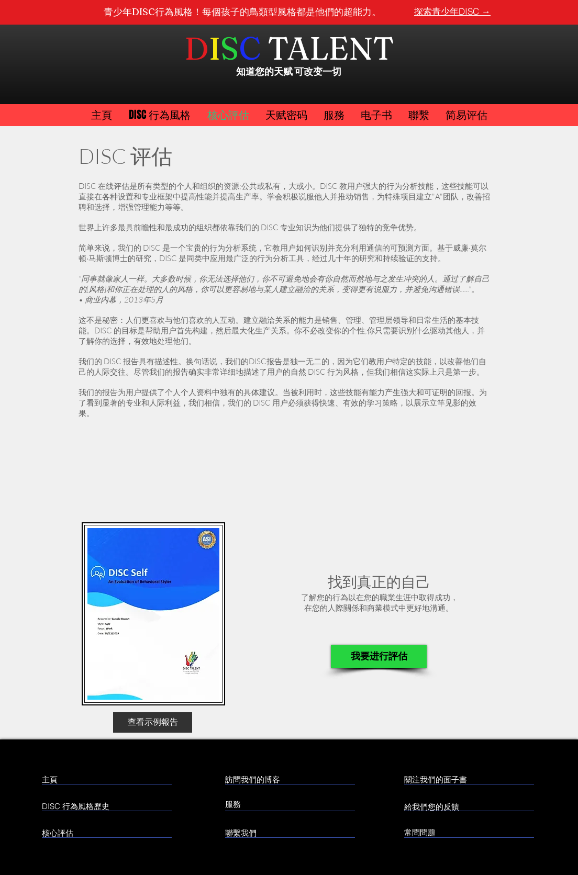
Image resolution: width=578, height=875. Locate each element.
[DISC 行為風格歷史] (87, 806)
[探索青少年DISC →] (452, 12)
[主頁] (87, 779)
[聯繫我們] (264, 833)
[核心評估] (103, 833)
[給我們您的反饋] (483, 806)
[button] (466, 115)
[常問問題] (434, 832)
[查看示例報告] (152, 722)
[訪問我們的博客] (271, 779)
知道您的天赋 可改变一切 (288, 71)
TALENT (331, 48)
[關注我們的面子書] (475, 779)
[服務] (268, 804)
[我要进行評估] (379, 656)
